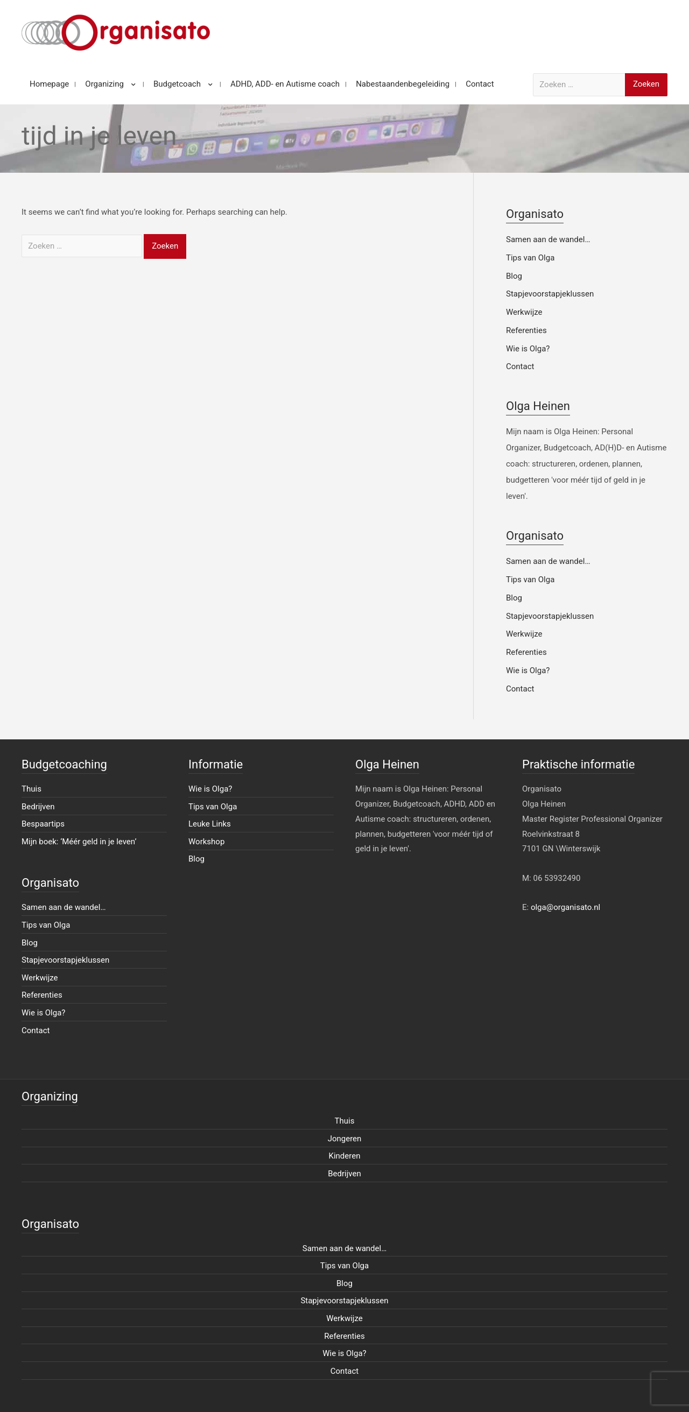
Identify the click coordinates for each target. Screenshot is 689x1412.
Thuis (31, 789)
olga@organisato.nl (565, 907)
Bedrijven (38, 806)
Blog (514, 276)
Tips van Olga (530, 258)
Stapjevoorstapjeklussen (550, 294)
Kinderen (345, 1156)
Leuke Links (209, 824)
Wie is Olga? (528, 349)
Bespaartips (43, 824)
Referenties (526, 330)
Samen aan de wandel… (548, 239)
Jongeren (345, 1138)
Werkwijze (524, 312)
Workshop (206, 841)
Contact (520, 366)
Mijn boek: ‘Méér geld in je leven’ (79, 841)
